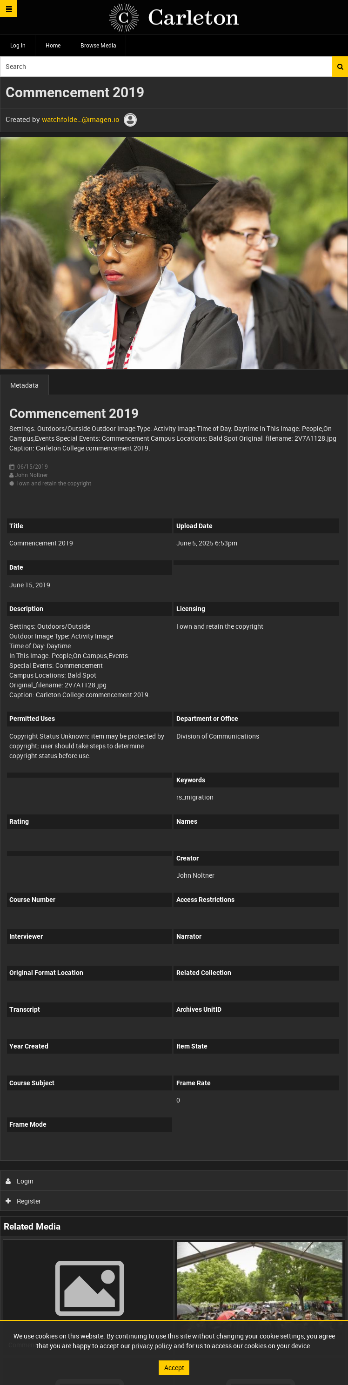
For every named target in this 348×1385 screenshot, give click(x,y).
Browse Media (98, 45)
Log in (18, 45)
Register (23, 1201)
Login (20, 1181)
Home (53, 45)
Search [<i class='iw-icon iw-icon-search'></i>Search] (340, 66)
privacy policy (152, 1345)
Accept (174, 1367)
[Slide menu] (8, 8)
